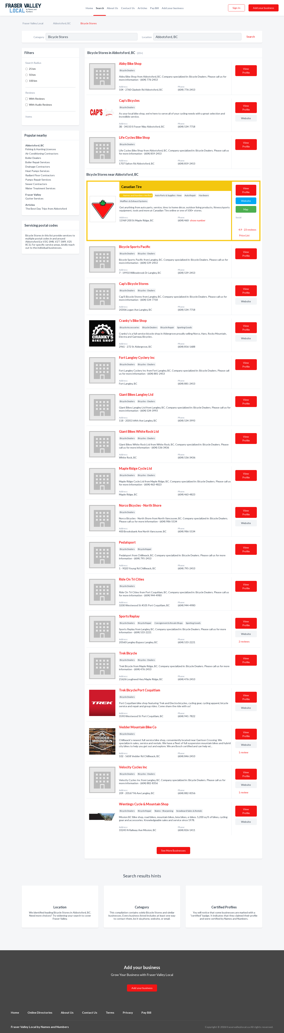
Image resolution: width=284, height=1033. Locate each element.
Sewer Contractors (36, 183)
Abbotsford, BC (62, 23)
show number (197, 220)
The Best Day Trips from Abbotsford (46, 208)
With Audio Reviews (40, 104)
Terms (110, 1012)
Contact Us (128, 8)
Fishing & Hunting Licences (40, 149)
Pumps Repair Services (38, 179)
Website (246, 118)
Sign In (236, 7)
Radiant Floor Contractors (40, 175)
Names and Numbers (55, 1026)
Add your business (173, 8)
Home (89, 8)
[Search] (250, 36)
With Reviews (37, 98)
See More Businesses (173, 850)
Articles (142, 8)
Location (147, 37)
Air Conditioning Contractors (41, 153)
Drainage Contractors (37, 166)
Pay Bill (154, 8)
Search (100, 8)
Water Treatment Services (40, 188)
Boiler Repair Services (37, 162)
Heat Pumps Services (37, 170)
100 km (33, 80)
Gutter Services (34, 198)
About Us (112, 8)
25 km (32, 68)
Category (39, 37)
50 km (32, 74)
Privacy (128, 1012)
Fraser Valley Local (33, 23)
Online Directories (40, 1012)
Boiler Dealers (33, 157)
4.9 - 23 (247, 229)
